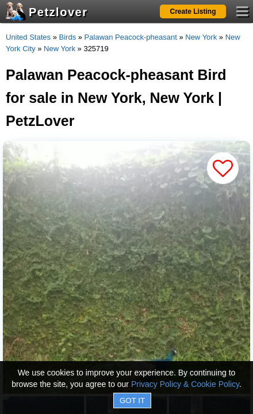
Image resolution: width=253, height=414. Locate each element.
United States (28, 37)
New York (201, 37)
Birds (67, 37)
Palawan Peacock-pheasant (131, 37)
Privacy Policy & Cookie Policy (185, 384)
